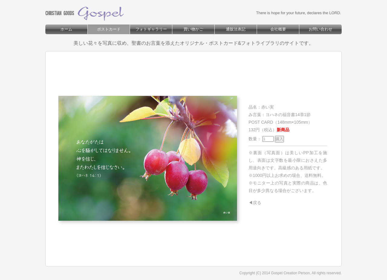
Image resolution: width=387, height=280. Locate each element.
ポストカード (109, 29)
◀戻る (255, 202)
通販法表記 (236, 29)
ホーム (66, 29)
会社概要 (278, 29)
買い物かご (193, 29)
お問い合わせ (320, 29)
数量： (266, 138)
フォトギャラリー (151, 29)
